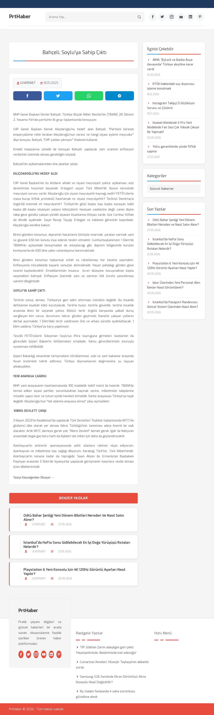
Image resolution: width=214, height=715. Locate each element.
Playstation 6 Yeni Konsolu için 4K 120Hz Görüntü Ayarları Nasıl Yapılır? (74, 571)
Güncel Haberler (162, 189)
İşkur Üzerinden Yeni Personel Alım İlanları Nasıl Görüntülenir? (173, 285)
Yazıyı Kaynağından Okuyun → (33, 478)
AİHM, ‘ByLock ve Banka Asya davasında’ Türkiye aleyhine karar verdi (170, 64)
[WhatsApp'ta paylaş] (89, 95)
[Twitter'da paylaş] (58, 95)
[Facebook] (153, 17)
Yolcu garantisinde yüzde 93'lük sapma (171, 149)
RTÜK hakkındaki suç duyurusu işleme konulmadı (170, 86)
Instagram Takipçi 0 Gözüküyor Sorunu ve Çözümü (171, 105)
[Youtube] (181, 17)
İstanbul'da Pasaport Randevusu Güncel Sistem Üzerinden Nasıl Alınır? (172, 304)
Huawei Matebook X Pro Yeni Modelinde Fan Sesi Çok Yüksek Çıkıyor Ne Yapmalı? (173, 127)
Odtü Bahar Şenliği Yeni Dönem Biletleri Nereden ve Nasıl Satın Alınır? (73, 517)
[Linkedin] (190, 17)
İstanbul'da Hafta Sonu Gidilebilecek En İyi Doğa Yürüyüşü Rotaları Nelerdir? (76, 544)
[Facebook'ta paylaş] (27, 95)
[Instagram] (171, 17)
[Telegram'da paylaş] (119, 95)
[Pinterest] (200, 17)
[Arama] (139, 17)
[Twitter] (162, 17)
